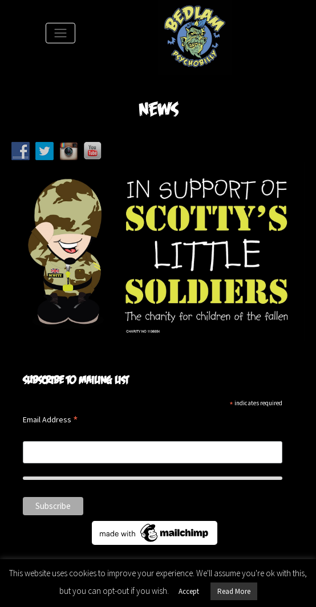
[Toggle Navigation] (60, 33)
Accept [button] (189, 591)
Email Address (50, 420)
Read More (233, 591)
